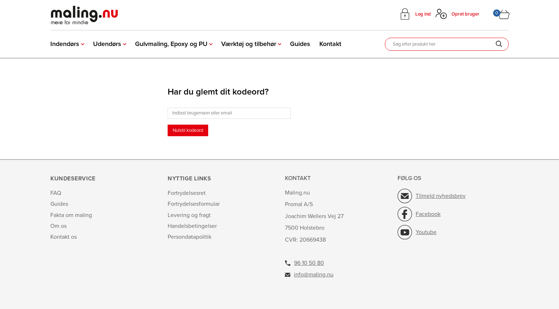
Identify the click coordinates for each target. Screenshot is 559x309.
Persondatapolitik (189, 237)
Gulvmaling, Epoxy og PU (171, 44)
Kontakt (330, 44)
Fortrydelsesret (187, 193)
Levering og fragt (189, 215)
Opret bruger (465, 14)
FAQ (55, 193)
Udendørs (107, 44)
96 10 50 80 (309, 263)
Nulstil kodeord (188, 130)
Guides (300, 44)
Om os (58, 226)
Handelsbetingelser (192, 226)
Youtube (426, 232)
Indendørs (64, 44)
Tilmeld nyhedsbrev (441, 196)
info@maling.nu (313, 274)
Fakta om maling (71, 215)
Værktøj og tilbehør (248, 44)
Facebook (428, 214)
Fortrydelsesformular (194, 204)
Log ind (423, 14)
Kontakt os (63, 237)
